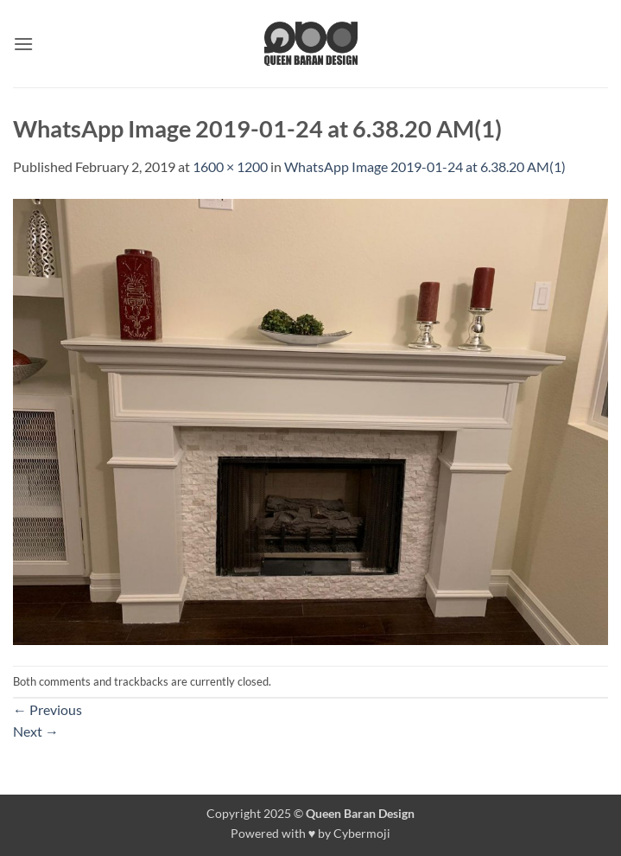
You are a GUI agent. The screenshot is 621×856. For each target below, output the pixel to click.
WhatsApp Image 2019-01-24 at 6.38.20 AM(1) (425, 166)
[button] (23, 43)
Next (36, 731)
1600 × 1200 (230, 166)
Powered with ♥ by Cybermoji (311, 833)
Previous (47, 709)
